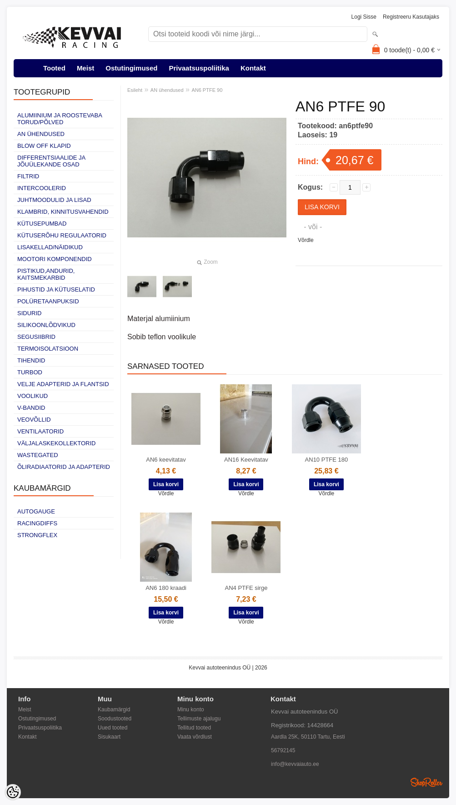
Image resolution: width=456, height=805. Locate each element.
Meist (85, 68)
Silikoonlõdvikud (46, 325)
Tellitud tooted (194, 727)
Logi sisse (363, 17)
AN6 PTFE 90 (206, 90)
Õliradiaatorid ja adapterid (63, 466)
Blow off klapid (44, 145)
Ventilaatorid (40, 431)
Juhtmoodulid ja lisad (54, 199)
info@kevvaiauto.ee (295, 764)
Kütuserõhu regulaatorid (61, 235)
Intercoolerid (41, 188)
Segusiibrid (36, 336)
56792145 (283, 750)
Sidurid (29, 313)
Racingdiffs (37, 523)
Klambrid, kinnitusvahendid (63, 211)
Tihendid (31, 360)
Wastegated (37, 455)
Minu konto (190, 709)
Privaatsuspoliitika (199, 68)
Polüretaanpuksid (48, 301)
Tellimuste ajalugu (198, 718)
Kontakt (253, 68)
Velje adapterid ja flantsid (63, 384)
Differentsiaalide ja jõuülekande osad (51, 161)
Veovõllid (34, 419)
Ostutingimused (131, 68)
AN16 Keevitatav (246, 459)
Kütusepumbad (41, 223)
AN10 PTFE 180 (326, 459)
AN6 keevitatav (165, 459)
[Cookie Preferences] (13, 792)
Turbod (29, 372)
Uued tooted (112, 727)
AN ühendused (41, 134)
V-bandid (31, 407)
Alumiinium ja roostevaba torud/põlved (59, 119)
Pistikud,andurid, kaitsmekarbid (46, 274)
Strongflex (37, 535)
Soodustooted (114, 718)
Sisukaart (109, 737)
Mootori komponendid (54, 259)
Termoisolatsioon (47, 348)
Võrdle (306, 240)
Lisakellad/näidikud (50, 247)
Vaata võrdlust (194, 737)
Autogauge (36, 511)
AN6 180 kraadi (165, 587)
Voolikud (32, 395)
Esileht (134, 90)
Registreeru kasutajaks (411, 17)
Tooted (54, 68)
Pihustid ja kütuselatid (56, 289)
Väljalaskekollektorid (56, 443)
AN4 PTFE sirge (246, 587)
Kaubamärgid (114, 709)
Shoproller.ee (426, 782)
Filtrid (28, 176)
